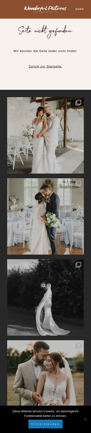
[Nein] (85, 419)
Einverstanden (45, 424)
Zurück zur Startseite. (45, 66)
